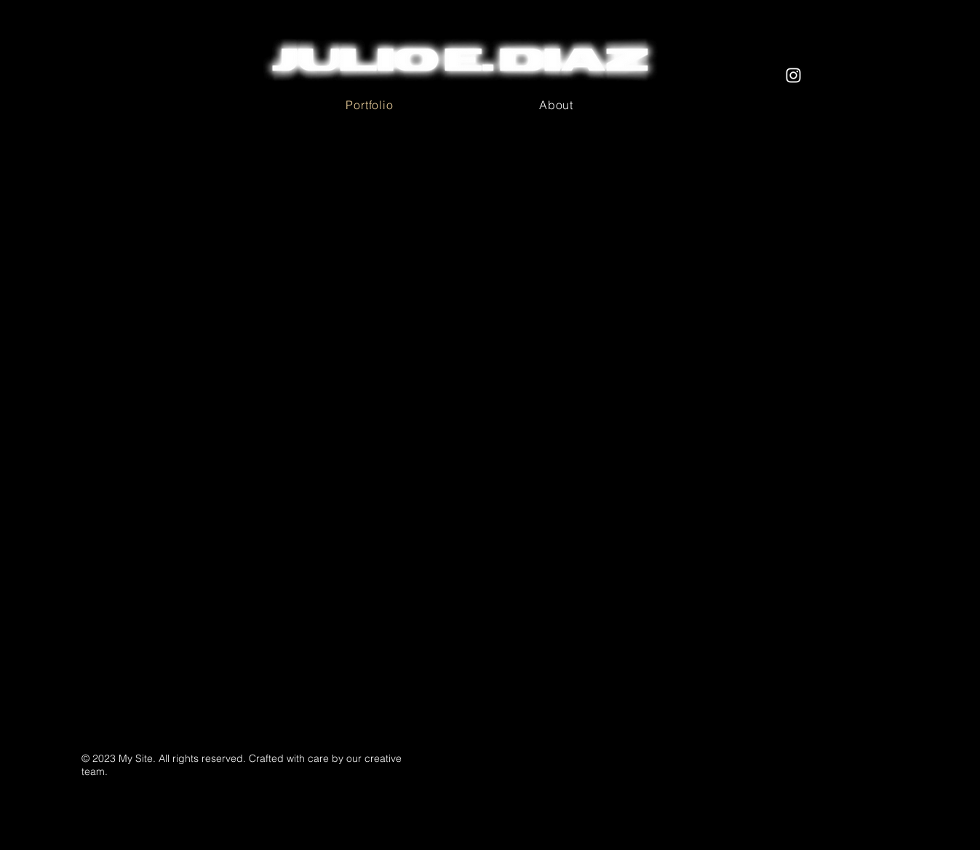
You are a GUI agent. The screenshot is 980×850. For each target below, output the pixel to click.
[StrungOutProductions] (793, 75)
